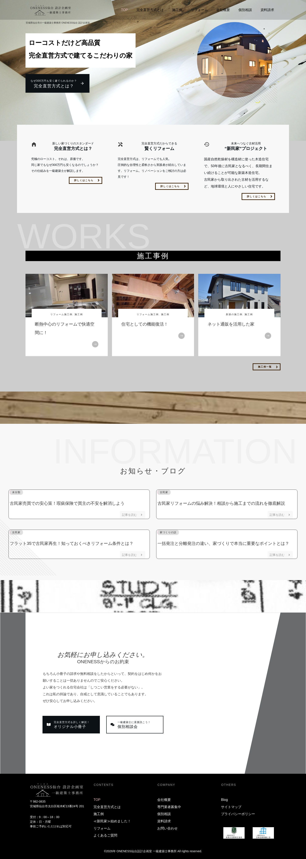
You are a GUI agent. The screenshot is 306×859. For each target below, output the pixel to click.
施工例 (79, 313)
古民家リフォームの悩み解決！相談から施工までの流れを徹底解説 (221, 501)
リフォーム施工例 (61, 313)
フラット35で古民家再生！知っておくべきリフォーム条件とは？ (71, 542)
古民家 (164, 490)
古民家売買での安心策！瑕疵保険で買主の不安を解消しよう (67, 501)
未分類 (16, 490)
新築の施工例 (234, 313)
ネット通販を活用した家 (231, 322)
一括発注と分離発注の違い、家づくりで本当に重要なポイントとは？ (223, 542)
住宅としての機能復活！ (144, 322)
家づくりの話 (168, 530)
